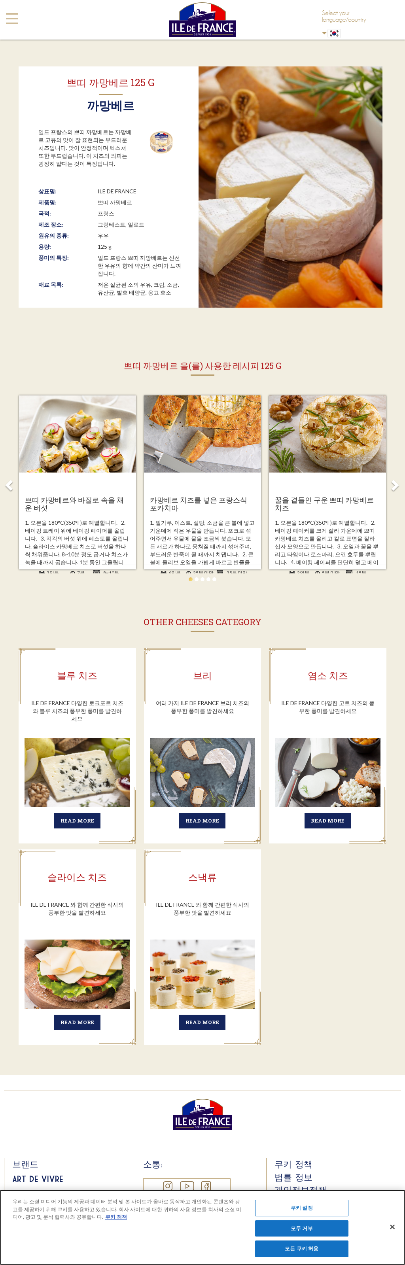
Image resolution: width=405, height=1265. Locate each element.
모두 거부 (302, 1228)
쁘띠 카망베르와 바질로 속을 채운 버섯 (74, 504)
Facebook (206, 1186)
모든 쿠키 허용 (301, 1248)
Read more (77, 820)
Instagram (167, 1186)
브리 (202, 675)
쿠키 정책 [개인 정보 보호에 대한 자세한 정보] (116, 1217)
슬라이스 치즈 (77, 877)
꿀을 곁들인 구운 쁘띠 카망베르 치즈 (324, 504)
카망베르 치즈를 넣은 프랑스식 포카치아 (198, 504)
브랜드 (25, 1164)
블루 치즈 (77, 675)
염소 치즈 (328, 675)
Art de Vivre (37, 1179)
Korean (324, 33)
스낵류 (202, 877)
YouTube (186, 1186)
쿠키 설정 (302, 1207)
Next (395, 482)
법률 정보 (293, 1177)
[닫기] (392, 1227)
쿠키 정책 (293, 1164)
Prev (9, 482)
